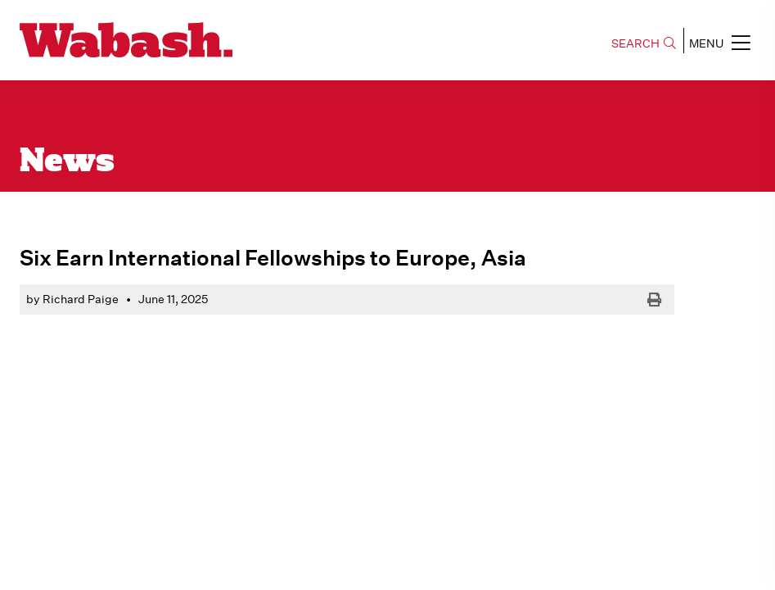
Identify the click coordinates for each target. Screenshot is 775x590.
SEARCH (643, 43)
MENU (719, 42)
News (67, 162)
